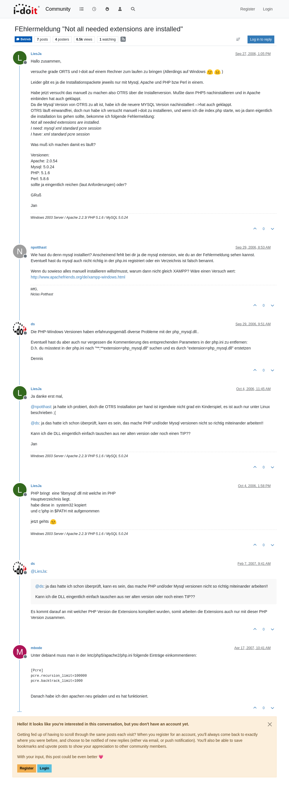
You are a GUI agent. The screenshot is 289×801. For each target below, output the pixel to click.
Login (44, 768)
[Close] (269, 724)
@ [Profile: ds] (35, 423)
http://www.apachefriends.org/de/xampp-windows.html (78, 277)
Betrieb (23, 39)
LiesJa (36, 54)
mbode (36, 648)
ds (33, 324)
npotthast (39, 247)
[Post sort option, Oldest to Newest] (238, 39)
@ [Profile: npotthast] (41, 406)
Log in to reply (261, 39)
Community (58, 9)
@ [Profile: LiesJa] (38, 571)
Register (27, 768)
